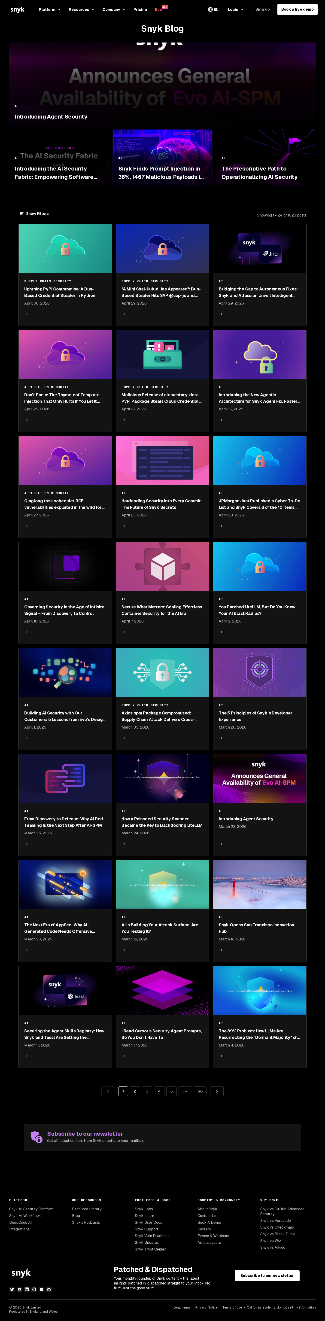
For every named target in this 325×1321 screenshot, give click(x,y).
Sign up (262, 9)
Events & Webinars (213, 1235)
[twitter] (12, 1289)
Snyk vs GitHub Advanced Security (282, 1211)
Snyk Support (146, 1229)
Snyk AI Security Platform (31, 1209)
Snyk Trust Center (150, 1249)
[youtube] (19, 1289)
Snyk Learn (144, 1215)
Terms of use (232, 1307)
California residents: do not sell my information (281, 1307)
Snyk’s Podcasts (86, 1222)
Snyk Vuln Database (152, 1235)
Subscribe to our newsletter (267, 1275)
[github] (34, 1289)
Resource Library (87, 1209)
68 (198, 1090)
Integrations (19, 1229)
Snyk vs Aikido (272, 1247)
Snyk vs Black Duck (277, 1234)
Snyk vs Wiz (270, 1240)
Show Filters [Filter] (37, 213)
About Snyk (207, 1209)
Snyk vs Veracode (275, 1220)
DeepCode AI (20, 1222)
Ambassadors (209, 1242)
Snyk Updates (147, 1242)
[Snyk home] (17, 9)
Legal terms (182, 1307)
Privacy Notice (206, 1307)
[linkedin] (27, 1289)
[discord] (49, 1289)
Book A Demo (209, 1222)
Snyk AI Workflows (25, 1215)
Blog (76, 1215)
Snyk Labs (144, 1209)
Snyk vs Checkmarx (277, 1227)
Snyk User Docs (148, 1222)
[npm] (41, 1289)
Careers (204, 1229)
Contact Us (206, 1215)
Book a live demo (297, 9)
